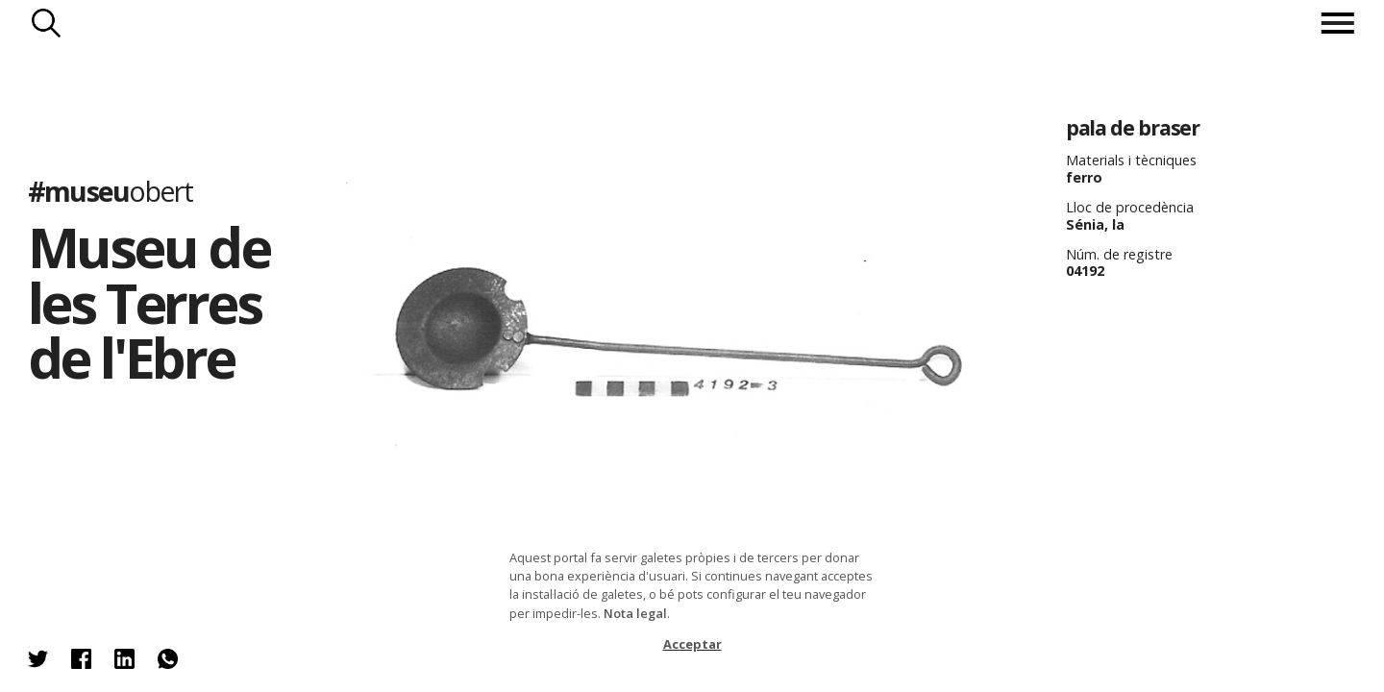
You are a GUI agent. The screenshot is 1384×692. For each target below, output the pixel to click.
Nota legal (635, 613)
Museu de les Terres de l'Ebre (148, 302)
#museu (110, 191)
